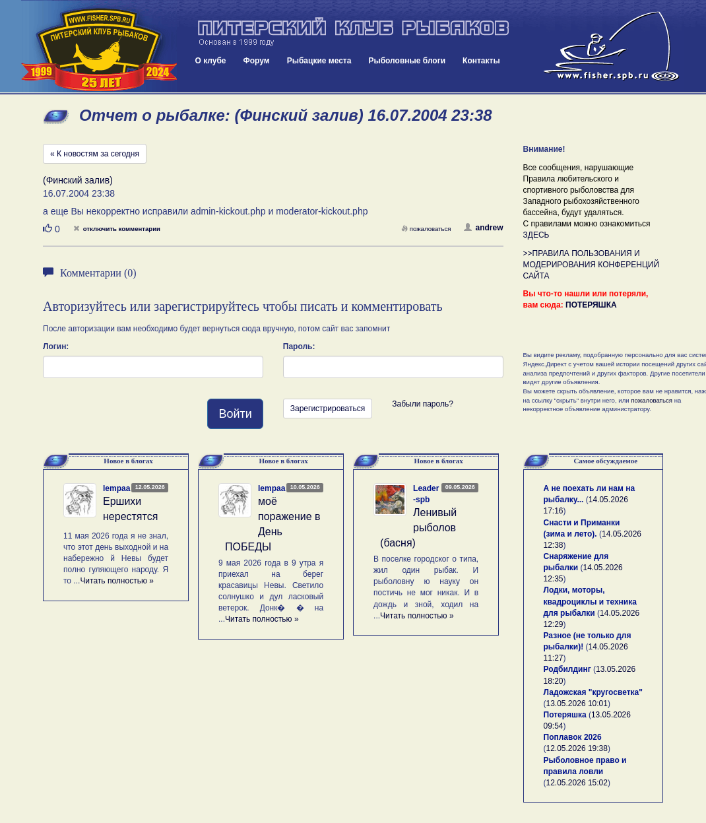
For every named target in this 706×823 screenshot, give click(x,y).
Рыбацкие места (319, 60)
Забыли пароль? (422, 404)
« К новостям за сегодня (94, 153)
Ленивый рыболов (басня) (418, 527)
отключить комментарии (116, 228)
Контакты (481, 60)
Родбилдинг (567, 669)
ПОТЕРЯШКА (591, 305)
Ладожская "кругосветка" (593, 692)
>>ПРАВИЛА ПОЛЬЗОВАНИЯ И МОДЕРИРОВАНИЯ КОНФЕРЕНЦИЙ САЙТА (591, 264)
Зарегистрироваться (327, 408)
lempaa (116, 488)
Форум (256, 60)
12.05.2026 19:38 (577, 748)
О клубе (210, 60)
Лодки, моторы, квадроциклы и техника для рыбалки (590, 601)
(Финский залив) (78, 180)
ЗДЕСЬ (536, 235)
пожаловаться (426, 228)
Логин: (56, 346)
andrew (483, 227)
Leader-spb (426, 494)
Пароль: (299, 346)
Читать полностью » (117, 580)
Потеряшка (565, 714)
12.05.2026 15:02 (577, 782)
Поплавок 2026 (573, 737)
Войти (234, 413)
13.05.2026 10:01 (577, 703)
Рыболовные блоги (406, 60)
